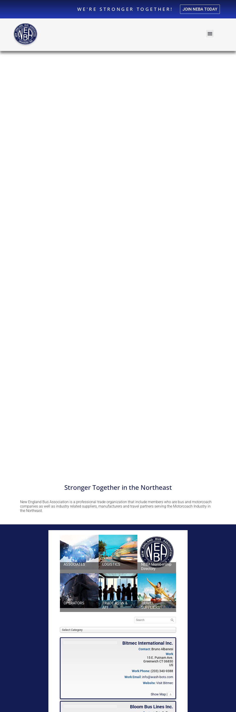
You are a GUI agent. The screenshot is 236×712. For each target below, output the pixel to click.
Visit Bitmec (164, 683)
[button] (210, 33)
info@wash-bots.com (157, 677)
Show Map (158, 694)
